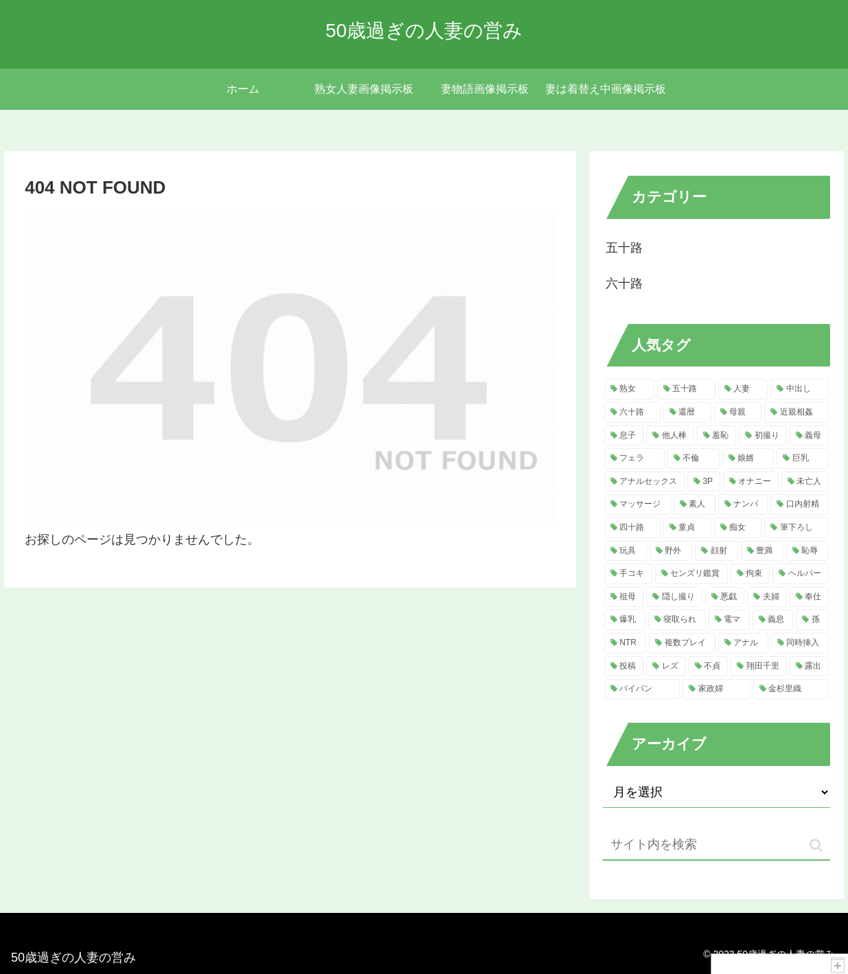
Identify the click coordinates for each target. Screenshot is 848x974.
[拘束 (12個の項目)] (750, 574)
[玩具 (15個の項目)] (625, 551)
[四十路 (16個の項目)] (632, 528)
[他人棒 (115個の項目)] (670, 436)
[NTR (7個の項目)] (625, 643)
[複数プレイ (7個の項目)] (682, 643)
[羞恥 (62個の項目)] (717, 436)
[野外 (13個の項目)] (671, 551)
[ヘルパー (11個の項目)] (800, 574)
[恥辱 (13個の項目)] (807, 551)
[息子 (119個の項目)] (624, 436)
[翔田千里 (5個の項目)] (759, 666)
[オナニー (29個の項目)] (751, 482)
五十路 (624, 248)
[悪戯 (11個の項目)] (725, 597)
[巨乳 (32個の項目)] (803, 458)
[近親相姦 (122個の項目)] (796, 412)
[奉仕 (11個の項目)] (809, 597)
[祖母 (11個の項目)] (624, 597)
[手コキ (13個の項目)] (628, 574)
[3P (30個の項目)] (703, 482)
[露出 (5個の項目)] (809, 666)
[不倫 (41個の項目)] (693, 458)
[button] (816, 845)
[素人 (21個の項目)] (694, 504)
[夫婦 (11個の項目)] (767, 597)
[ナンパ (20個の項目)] (743, 504)
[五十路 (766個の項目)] (686, 389)
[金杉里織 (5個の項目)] (791, 689)
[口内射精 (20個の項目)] (799, 504)
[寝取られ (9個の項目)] (677, 620)
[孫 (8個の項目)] (812, 620)
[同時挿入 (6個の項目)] (800, 643)
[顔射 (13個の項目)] (716, 551)
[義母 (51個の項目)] (809, 436)
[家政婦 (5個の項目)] (716, 689)
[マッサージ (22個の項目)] (637, 504)
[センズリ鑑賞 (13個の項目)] (691, 574)
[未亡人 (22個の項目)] (805, 482)
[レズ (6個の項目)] (666, 666)
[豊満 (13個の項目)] (762, 551)
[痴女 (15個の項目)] (738, 528)
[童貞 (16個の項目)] (687, 528)
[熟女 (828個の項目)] (629, 389)
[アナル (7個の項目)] (743, 643)
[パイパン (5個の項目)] (642, 689)
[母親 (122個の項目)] (738, 412)
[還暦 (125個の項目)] (687, 412)
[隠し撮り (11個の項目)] (674, 597)
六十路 (624, 283)
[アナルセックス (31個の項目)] (644, 482)
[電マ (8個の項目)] (729, 620)
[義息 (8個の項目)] (773, 620)
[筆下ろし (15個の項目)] (796, 528)
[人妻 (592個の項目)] (743, 389)
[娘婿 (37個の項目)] (748, 458)
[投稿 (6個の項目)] (624, 666)
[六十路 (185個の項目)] (632, 412)
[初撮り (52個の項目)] (763, 436)
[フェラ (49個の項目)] (634, 458)
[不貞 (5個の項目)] (709, 666)
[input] (716, 845)
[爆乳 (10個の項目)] (624, 620)
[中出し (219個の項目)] (799, 389)
